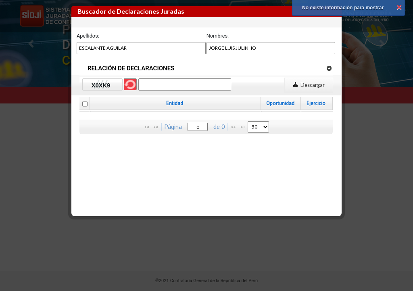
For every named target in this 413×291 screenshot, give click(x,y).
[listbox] (258, 127)
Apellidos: (88, 36)
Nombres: (217, 36)
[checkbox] (85, 104)
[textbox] (198, 127)
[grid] (206, 111)
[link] (329, 68)
